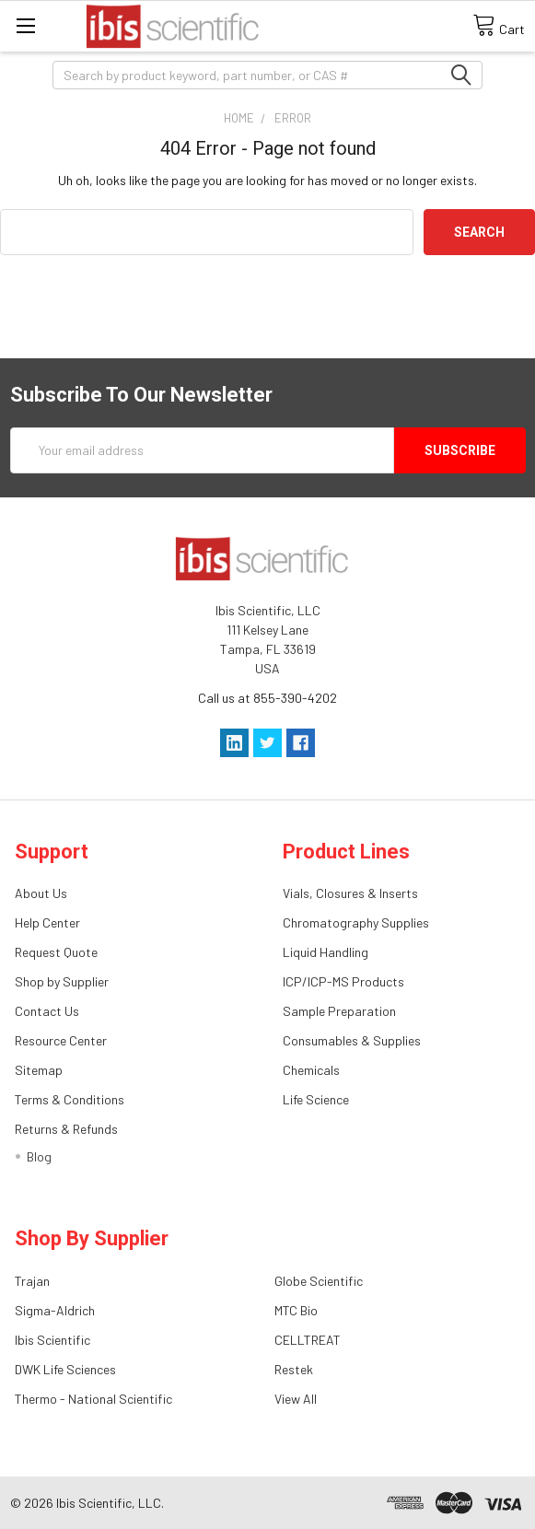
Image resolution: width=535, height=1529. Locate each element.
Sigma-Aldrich (55, 1310)
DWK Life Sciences (65, 1369)
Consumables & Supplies (352, 1040)
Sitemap (39, 1070)
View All (295, 1398)
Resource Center (61, 1040)
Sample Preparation (339, 1011)
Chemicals (311, 1070)
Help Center (47, 922)
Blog (39, 1156)
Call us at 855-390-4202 (267, 698)
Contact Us (47, 1011)
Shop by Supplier (62, 981)
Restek (293, 1369)
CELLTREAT (307, 1340)
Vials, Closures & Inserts (350, 893)
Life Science (316, 1099)
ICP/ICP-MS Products (343, 981)
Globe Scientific (318, 1281)
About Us (41, 893)
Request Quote (56, 952)
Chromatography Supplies (356, 922)
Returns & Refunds (66, 1129)
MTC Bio (296, 1310)
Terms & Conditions (69, 1099)
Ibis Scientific (52, 1340)
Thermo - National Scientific (93, 1398)
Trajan (32, 1281)
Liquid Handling (325, 952)
